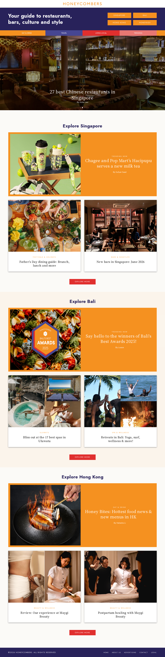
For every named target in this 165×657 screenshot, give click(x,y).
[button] (80, 107)
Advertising (130, 652)
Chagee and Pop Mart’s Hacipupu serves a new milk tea (118, 163)
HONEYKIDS (145, 22)
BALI (145, 15)
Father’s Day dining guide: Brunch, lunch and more (44, 264)
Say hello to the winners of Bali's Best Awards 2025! (118, 338)
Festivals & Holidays (44, 257)
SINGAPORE (119, 15)
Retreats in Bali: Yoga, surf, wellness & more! (120, 439)
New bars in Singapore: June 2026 (121, 262)
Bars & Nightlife (120, 257)
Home (106, 652)
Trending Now (120, 156)
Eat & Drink (82, 86)
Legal (154, 652)
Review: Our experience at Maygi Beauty (44, 615)
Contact (144, 652)
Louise (121, 347)
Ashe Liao (84, 102)
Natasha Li (121, 523)
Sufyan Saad (121, 172)
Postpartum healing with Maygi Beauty (120, 615)
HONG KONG (119, 22)
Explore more (82, 281)
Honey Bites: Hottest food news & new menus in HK (118, 514)
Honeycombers (82, 3)
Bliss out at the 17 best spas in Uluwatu (44, 439)
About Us (116, 652)
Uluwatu (44, 433)
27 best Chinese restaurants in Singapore (82, 94)
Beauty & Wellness (44, 608)
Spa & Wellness (120, 433)
